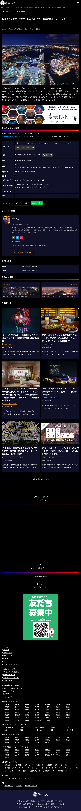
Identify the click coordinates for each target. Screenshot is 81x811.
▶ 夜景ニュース (8, 12)
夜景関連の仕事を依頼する (12, 685)
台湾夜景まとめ (63, 771)
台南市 (6, 740)
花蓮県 (17, 742)
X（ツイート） (22, 203)
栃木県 (17, 707)
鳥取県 (27, 715)
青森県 (17, 704)
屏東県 (27, 740)
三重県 (27, 712)
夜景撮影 (49, 765)
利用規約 (6, 658)
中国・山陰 (38, 730)
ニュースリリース (9, 691)
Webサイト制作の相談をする (12, 688)
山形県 (58, 704)
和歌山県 (17, 715)
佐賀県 (58, 717)
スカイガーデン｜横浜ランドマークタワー (29, 180)
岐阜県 (6, 712)
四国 (51, 730)
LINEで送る (37, 203)
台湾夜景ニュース (49, 771)
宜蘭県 (6, 742)
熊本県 (6, 720)
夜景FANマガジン (11, 762)
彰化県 (47, 740)
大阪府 (37, 712)
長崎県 (68, 717)
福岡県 (47, 717)
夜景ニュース (29, 765)
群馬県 (27, 707)
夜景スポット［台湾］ (12, 734)
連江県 (47, 742)
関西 (21, 730)
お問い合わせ (7, 681)
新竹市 (47, 737)
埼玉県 (58, 707)
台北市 (6, 737)
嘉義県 (47, 752)
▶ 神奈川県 (21, 12)
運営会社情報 (7, 653)
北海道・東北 (8, 727)
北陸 (67, 727)
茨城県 (6, 707)
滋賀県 (68, 712)
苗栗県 (68, 740)
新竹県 (58, 737)
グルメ (12, 771)
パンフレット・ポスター (11, 678)
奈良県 (6, 715)
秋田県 (47, 704)
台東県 (37, 740)
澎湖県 (27, 742)
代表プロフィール (9, 656)
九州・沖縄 (69, 730)
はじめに (6, 650)
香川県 (17, 717)
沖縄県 (47, 720)
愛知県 (68, 709)
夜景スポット (8, 765)
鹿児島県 (38, 720)
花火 (66, 765)
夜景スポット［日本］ (12, 701)
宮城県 (37, 704)
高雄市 (17, 740)
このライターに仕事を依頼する (23, 252)
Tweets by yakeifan (40, 576)
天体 (77, 768)
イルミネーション (33, 768)
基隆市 (37, 737)
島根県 (37, 715)
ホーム (5, 647)
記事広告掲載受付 (9, 675)
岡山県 (47, 715)
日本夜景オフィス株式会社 (35, 804)
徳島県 (6, 717)
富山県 (37, 709)
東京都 (37, 707)
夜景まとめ (39, 765)
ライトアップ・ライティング (51, 768)
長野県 (27, 709)
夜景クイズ (58, 765)
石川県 (47, 709)
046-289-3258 (39, 801)
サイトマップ (7, 697)
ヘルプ (5, 661)
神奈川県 (48, 707)
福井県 (58, 709)
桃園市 (27, 737)
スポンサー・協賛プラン (11, 669)
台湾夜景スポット (34, 771)
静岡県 (17, 712)
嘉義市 (6, 758)
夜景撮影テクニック (31, 786)
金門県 (37, 742)
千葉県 (68, 707)
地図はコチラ (47, 155)
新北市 (17, 737)
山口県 (68, 715)
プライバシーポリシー (10, 664)
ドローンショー (68, 768)
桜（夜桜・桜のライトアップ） (14, 768)
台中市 (68, 737)
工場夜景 (19, 765)
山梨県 (17, 709)
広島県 (58, 715)
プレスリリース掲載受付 (11, 672)
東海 (5, 730)
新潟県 (6, 709)
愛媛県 (27, 717)
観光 (5, 771)
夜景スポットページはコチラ (25, 147)
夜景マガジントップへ (40, 479)
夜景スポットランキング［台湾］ (17, 747)
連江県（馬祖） (50, 755)
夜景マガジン (8, 786)
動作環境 (6, 694)
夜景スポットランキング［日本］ (17, 724)
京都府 (47, 712)
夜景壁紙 (19, 786)
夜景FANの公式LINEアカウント (13, 136)
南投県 (58, 740)
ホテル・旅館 (21, 771)
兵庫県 (58, 712)
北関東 (22, 727)
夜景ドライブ (29, 778)
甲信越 (52, 727)
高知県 (37, 717)
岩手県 (27, 704)
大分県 (17, 720)
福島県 (68, 704)
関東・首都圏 (39, 727)
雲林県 (37, 752)
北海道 (6, 704)
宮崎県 (27, 720)
